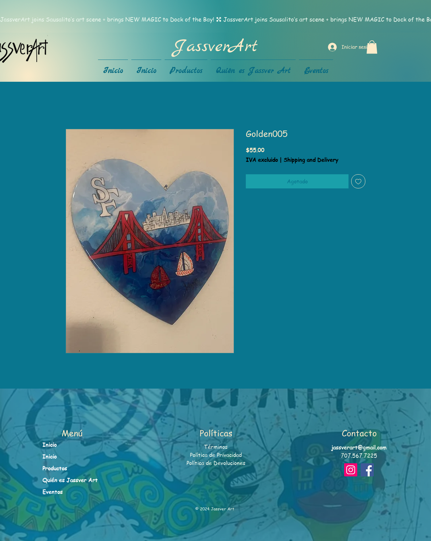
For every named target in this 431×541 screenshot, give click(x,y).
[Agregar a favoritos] (358, 181)
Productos (54, 468)
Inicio (49, 444)
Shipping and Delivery (311, 160)
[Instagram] (350, 469)
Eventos (52, 492)
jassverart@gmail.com (359, 447)
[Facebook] (367, 469)
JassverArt (215, 47)
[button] (371, 46)
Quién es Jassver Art (70, 480)
